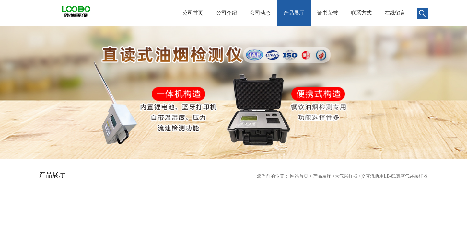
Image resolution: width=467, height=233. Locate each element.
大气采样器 (346, 176)
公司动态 (260, 13)
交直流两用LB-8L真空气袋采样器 (394, 176)
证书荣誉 (327, 13)
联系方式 (361, 13)
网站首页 (299, 176)
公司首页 (192, 13)
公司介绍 (226, 13)
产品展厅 (294, 13)
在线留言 (395, 13)
